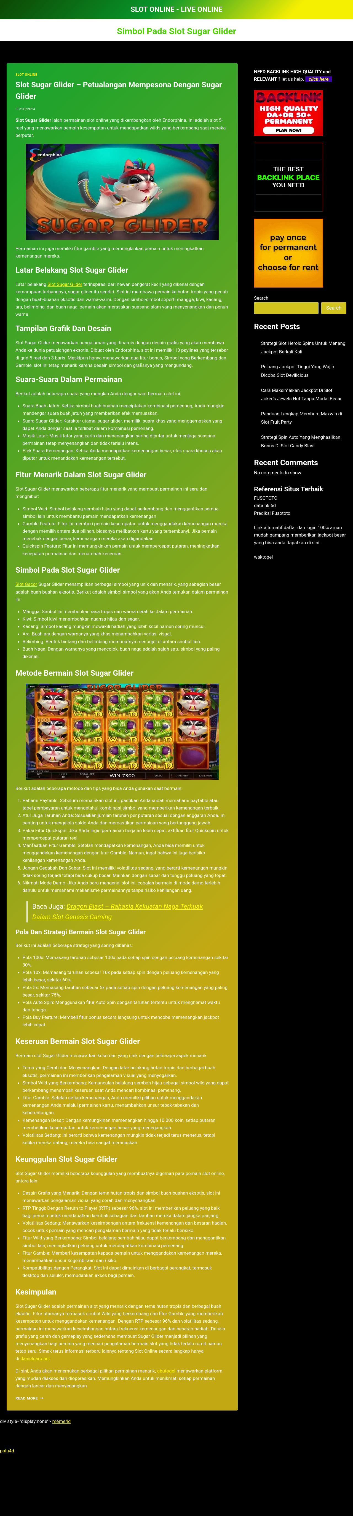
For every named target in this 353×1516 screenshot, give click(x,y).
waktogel (263, 557)
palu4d (7, 1450)
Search (261, 298)
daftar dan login (300, 527)
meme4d (61, 1421)
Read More (29, 1398)
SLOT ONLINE (26, 75)
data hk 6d (265, 505)
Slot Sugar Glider (64, 284)
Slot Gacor (26, 584)
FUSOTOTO (265, 498)
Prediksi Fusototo (272, 513)
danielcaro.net (35, 1358)
